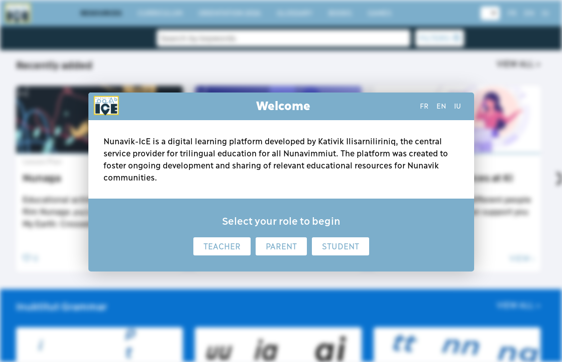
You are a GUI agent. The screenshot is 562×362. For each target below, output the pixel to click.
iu (457, 106)
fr (424, 106)
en (441, 106)
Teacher (222, 246)
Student (340, 246)
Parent (281, 246)
